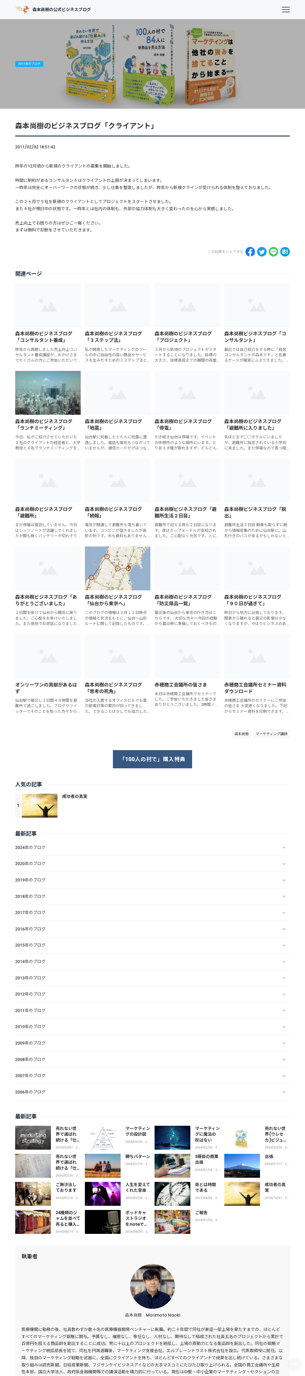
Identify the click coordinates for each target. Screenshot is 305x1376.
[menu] (286, 9)
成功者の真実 (74, 796)
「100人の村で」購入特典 (152, 759)
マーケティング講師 (271, 734)
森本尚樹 (241, 734)
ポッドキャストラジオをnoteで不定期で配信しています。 (137, 1224)
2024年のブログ (78, 1147)
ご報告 (201, 1212)
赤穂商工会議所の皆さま (181, 685)
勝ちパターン (137, 1156)
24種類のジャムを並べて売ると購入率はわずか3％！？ (68, 1224)
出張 (269, 1156)
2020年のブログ (147, 1198)
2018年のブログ (287, 1198)
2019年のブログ (217, 1198)
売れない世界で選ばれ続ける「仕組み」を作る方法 (66, 1168)
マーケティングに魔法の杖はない (207, 1134)
